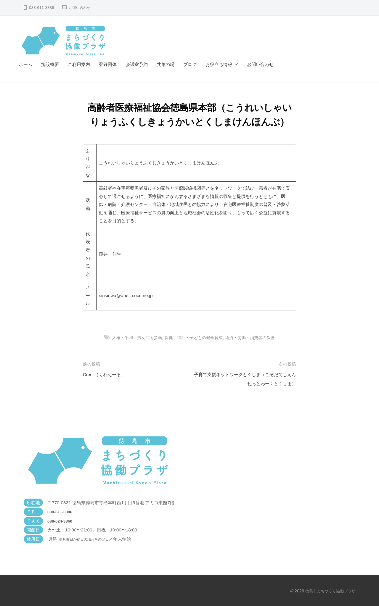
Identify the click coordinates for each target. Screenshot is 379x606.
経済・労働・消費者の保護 (253, 337)
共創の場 (165, 64)
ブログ (190, 64)
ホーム (25, 64)
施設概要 (50, 64)
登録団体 (108, 64)
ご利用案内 (79, 64)
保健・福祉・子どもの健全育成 (194, 337)
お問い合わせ (81, 7)
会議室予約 (137, 64)
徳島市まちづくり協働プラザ (328, 591)
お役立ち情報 (218, 64)
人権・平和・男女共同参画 (133, 337)
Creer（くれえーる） (107, 374)
